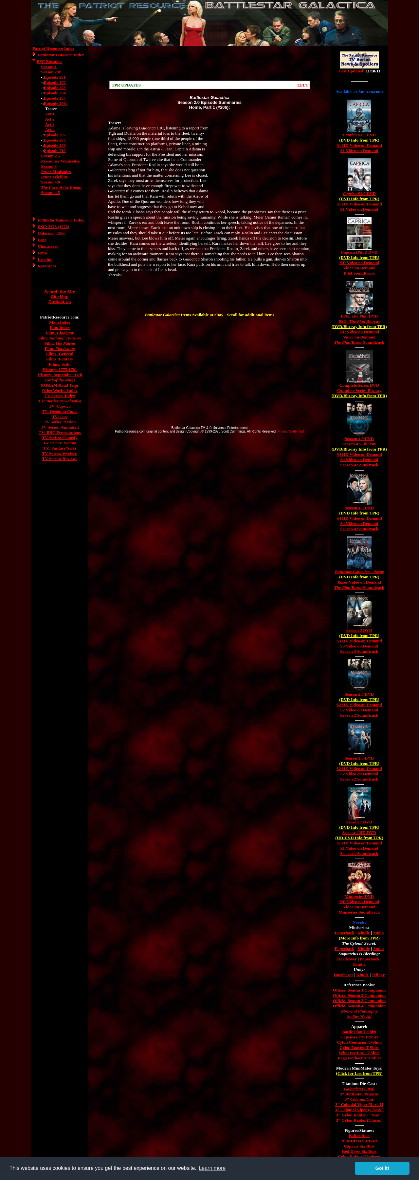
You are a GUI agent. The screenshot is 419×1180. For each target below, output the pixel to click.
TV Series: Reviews (59, 458)
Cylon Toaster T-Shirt (359, 1047)
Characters (48, 246)
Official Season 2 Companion (359, 995)
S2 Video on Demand (359, 709)
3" (359, 1099)
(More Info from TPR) (359, 938)
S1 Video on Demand (359, 150)
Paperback (345, 932)
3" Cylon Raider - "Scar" (359, 1114)
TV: (59, 400)
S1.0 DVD (359, 193)
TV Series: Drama (59, 442)
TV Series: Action (60, 421)
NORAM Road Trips (60, 385)
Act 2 (49, 119)
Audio (378, 932)
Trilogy (378, 974)
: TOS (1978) (53, 226)
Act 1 (49, 113)
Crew (42, 252)
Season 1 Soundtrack (359, 853)
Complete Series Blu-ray (359, 390)
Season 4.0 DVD (359, 507)
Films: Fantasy (59, 359)
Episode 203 (55, 87)
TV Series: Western (60, 453)
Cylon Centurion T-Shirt (359, 1042)
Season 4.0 (50, 182)
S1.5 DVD (359, 134)
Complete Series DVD (359, 385)
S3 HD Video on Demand (359, 640)
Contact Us (59, 301)
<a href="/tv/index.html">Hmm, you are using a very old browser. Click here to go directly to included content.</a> (359, 65)
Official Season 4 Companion (359, 1005)
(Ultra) (359, 1088)
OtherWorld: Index (60, 390)
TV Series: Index (60, 395)
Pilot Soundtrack (359, 273)
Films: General (59, 353)
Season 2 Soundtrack (359, 715)
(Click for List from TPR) (359, 1073)
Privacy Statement (291, 431)
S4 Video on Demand (359, 459)
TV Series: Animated (60, 427)
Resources (47, 265)
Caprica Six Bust (359, 1146)
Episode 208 (55, 140)
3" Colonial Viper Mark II (359, 1104)
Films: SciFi (60, 364)
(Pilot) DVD (359, 252)
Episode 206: (55, 103)
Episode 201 (55, 77)
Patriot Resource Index (53, 48)
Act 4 (49, 129)
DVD (359, 316)
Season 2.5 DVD (359, 694)
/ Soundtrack (359, 342)
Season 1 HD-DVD (359, 832)
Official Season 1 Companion (359, 990)
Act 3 (49, 124)
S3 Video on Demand (359, 646)
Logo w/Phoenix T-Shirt (359, 1057)
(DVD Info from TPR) (359, 140)
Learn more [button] (212, 1168)
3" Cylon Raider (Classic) (359, 1120)
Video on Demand (359, 267)
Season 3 (49, 166)
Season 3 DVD (359, 630)
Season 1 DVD (359, 822)
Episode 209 (55, 145)
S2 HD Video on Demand (359, 704)
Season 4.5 (50, 192)
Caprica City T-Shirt (359, 1037)
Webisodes (60, 161)
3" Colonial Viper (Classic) (359, 1109)
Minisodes (56, 171)
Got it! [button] (382, 1168)
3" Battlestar (359, 1094)
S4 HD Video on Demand (359, 454)
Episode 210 (55, 150)
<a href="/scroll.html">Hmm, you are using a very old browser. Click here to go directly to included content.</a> (209, 85)
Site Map (59, 296)
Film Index (60, 327)
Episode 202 (55, 82)
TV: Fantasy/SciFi (59, 448)
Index (61, 54)
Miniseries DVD (359, 896)
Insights (45, 259)
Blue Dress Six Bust (359, 1140)
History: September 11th (59, 374)
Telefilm (54, 176)
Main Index (59, 322)
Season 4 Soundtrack (359, 464)
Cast (42, 239)
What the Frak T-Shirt (359, 1052)
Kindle (363, 932)
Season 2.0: (51, 71)
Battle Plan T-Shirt (359, 1031)
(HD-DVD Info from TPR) (359, 837)
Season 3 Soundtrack (359, 651)
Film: (60, 332)
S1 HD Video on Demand (359, 145)
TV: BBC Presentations (60, 432)
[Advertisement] (209, 63)
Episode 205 (55, 98)
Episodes (49, 61)
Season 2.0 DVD (359, 758)
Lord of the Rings (59, 379)
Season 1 (49, 66)
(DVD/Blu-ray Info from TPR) (359, 326)
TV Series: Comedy (59, 437)
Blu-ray (359, 321)
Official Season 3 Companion (359, 1000)
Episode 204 (55, 92)
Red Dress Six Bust (359, 1151)
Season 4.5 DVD (359, 438)
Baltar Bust (359, 1135)
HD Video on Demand (359, 262)
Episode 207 (55, 134)
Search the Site (60, 291)
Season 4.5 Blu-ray (359, 443)
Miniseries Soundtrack (359, 912)
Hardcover (347, 959)
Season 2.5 (50, 155)
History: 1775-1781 (60, 369)
